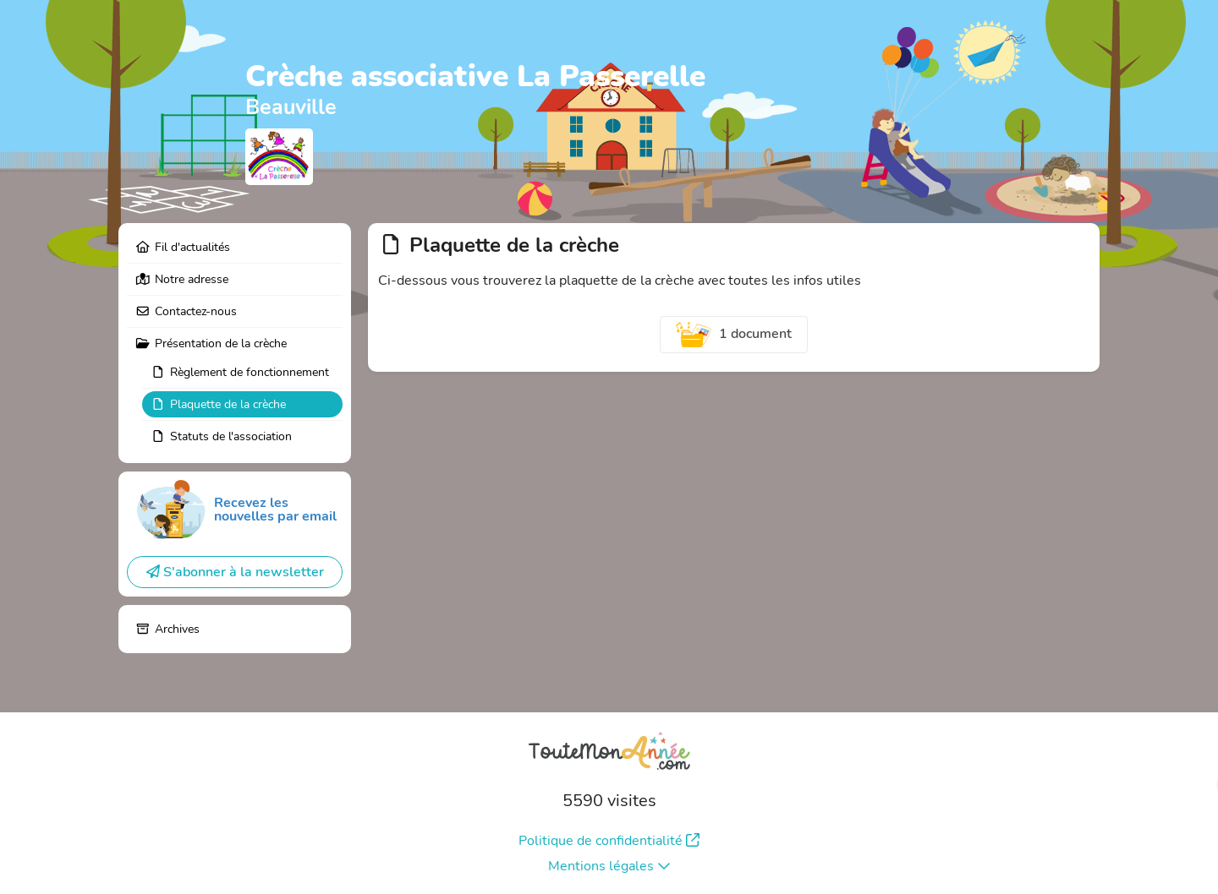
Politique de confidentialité (609, 840)
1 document (734, 334)
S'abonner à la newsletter (235, 572)
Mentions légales (609, 866)
